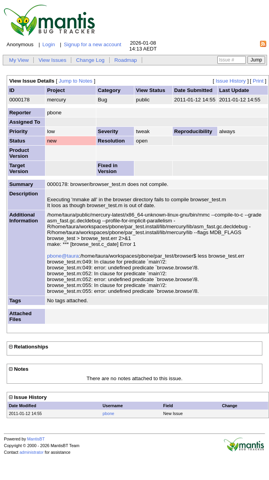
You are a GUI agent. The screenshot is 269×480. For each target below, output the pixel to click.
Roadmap (125, 60)
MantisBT (36, 439)
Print (258, 81)
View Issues (52, 60)
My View (19, 60)
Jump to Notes (75, 81)
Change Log (90, 60)
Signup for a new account (92, 44)
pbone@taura (63, 256)
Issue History (231, 81)
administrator (32, 452)
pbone (108, 413)
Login (48, 44)
